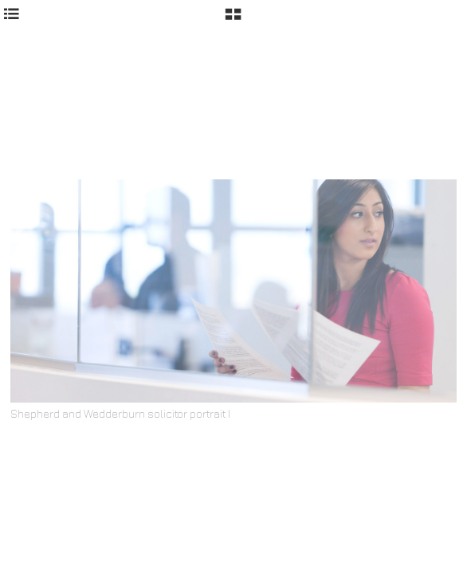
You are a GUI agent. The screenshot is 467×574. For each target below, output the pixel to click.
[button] (233, 20)
